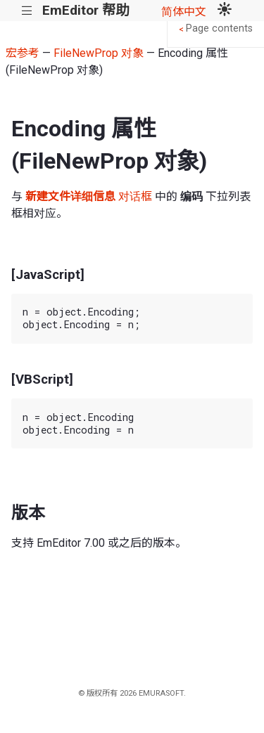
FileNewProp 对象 (99, 53)
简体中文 (183, 11)
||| (27, 11)
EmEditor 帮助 (85, 10)
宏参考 (22, 53)
